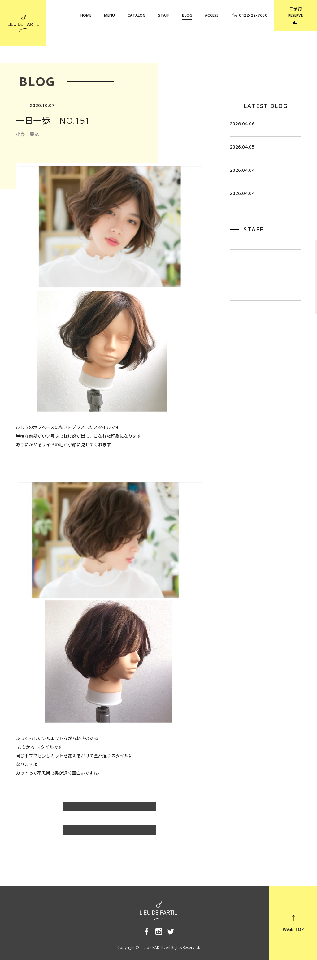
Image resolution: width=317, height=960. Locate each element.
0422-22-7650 (249, 15)
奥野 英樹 (240, 359)
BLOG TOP (110, 833)
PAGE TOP (293, 923)
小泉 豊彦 (240, 340)
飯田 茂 (238, 281)
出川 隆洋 (240, 320)
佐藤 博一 (240, 301)
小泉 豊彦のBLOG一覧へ (110, 810)
